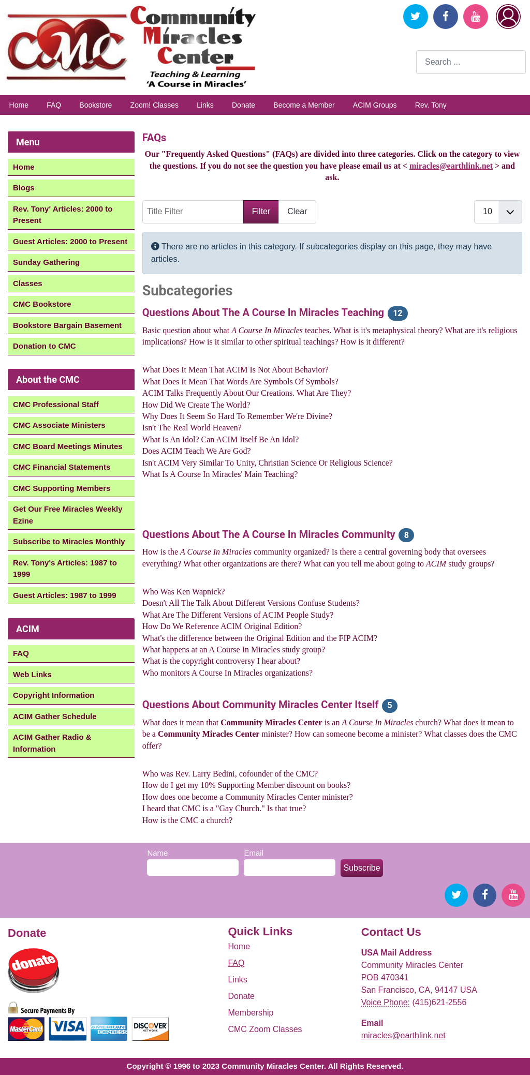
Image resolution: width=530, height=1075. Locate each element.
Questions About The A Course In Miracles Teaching (263, 312)
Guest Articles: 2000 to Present (70, 241)
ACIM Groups (375, 105)
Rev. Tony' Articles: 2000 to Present (63, 214)
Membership (250, 1012)
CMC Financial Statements (61, 466)
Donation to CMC (44, 345)
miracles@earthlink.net (451, 165)
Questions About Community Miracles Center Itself (260, 704)
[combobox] (471, 61)
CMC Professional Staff (56, 404)
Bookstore (95, 105)
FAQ (54, 105)
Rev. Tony (431, 105)
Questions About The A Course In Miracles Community (268, 534)
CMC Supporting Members (61, 488)
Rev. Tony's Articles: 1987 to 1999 (65, 568)
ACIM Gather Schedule (55, 716)
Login (508, 16)
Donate (243, 105)
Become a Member (303, 105)
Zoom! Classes (154, 105)
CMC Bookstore (42, 304)
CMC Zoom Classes (265, 1029)
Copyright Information (54, 695)
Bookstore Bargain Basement (67, 325)
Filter (261, 211)
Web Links (32, 674)
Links (205, 105)
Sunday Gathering (46, 262)
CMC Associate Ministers (59, 425)
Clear (297, 211)
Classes (27, 283)
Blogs (24, 187)
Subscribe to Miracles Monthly (69, 541)
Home (18, 105)
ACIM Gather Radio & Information (52, 743)
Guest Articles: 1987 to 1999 (64, 595)
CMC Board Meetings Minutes (68, 446)
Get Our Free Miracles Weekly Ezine (68, 514)
